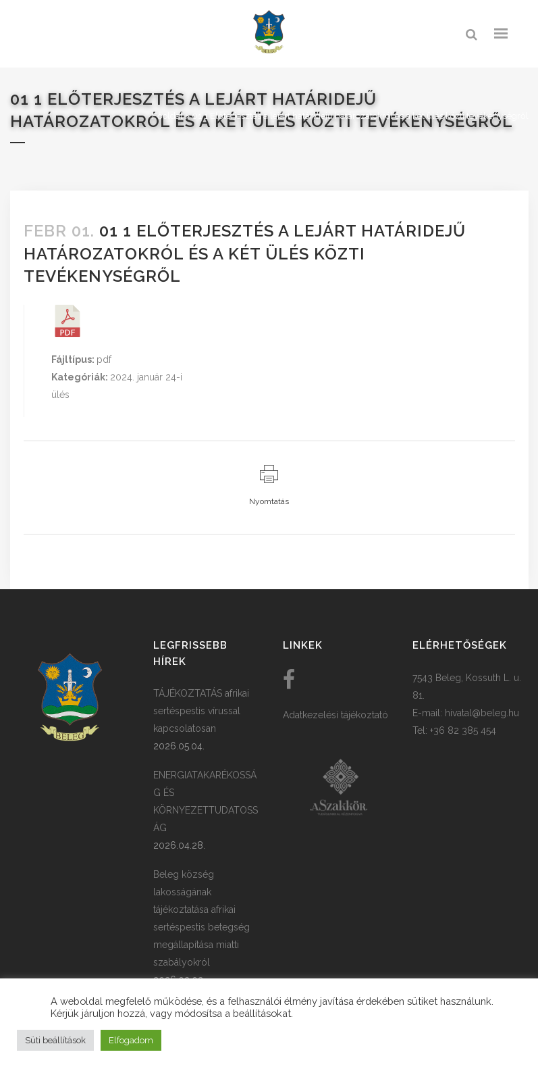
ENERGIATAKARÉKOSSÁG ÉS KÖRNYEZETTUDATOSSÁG (205, 801)
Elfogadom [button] (131, 1040)
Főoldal (167, 116)
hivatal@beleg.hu (482, 712)
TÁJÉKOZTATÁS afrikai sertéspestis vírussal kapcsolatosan (201, 711)
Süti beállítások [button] (55, 1040)
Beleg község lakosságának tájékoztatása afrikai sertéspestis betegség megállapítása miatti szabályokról (201, 918)
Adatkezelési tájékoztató (335, 714)
